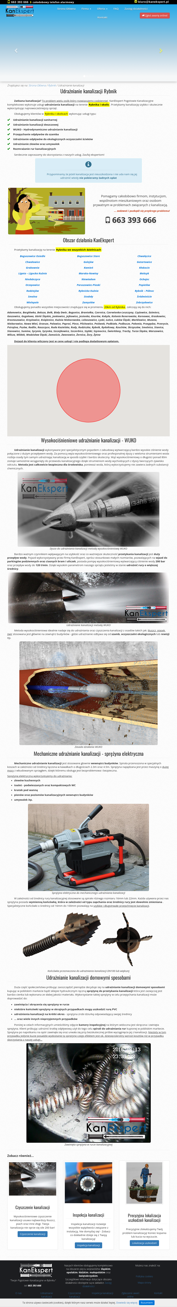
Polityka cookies (144, 1276)
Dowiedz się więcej (126, 1302)
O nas (18, 1293)
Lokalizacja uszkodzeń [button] (144, 1243)
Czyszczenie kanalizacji (74, 1294)
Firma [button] (86, 8)
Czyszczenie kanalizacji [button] (32, 1234)
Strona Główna (37, 85)
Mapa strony (144, 1282)
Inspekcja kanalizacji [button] (88, 1245)
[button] (15, 49)
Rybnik (52, 85)
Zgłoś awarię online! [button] (154, 15)
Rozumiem (147, 1302)
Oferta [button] (102, 8)
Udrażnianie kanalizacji (46, 1294)
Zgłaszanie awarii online (130, 1294)
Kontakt (158, 1293)
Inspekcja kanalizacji (102, 1293)
